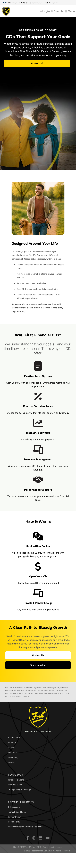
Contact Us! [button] (37, 63)
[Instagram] (33, 838)
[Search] (57, 11)
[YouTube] (47, 838)
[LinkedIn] (40, 838)
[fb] (28, 838)
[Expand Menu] (70, 11)
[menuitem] (12, 742)
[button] (38, 655)
